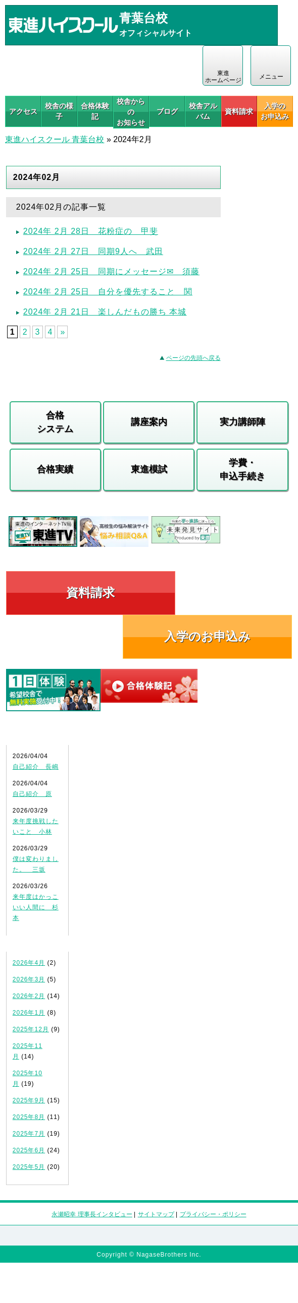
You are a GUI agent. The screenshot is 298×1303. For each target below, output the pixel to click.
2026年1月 (29, 1012)
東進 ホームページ (223, 77)
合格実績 (55, 469)
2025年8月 (29, 1117)
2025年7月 (29, 1133)
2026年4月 (29, 962)
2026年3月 (29, 979)
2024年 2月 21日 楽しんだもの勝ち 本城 (105, 311)
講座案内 (149, 422)
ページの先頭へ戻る (193, 357)
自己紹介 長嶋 (36, 766)
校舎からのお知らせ (131, 112)
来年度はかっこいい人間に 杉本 (36, 907)
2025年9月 (29, 1100)
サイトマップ (156, 1214)
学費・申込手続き (242, 469)
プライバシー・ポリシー (213, 1214)
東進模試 (149, 469)
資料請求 (239, 111)
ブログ (167, 111)
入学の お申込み (275, 111)
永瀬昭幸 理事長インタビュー (92, 1214)
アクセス (23, 111)
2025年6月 (29, 1150)
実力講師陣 (242, 422)
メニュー (271, 76)
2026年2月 (29, 996)
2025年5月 (29, 1166)
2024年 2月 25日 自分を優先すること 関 (107, 291)
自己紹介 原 (32, 793)
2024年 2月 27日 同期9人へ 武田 (93, 251)
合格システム (55, 422)
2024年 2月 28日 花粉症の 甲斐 (90, 231)
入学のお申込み (207, 636)
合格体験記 (95, 111)
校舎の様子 (59, 111)
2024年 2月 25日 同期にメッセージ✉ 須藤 (111, 271)
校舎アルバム (203, 111)
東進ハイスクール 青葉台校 (54, 139)
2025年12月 (31, 1029)
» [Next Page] (62, 332)
